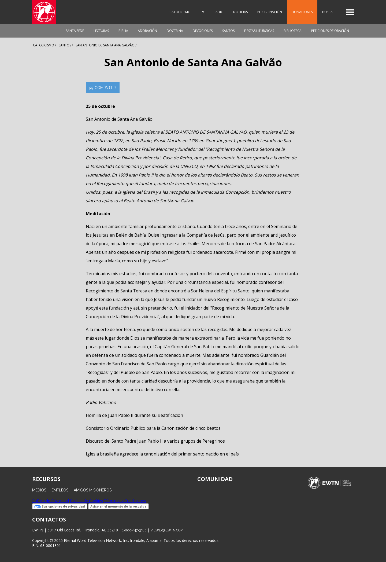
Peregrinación (269, 12)
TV (202, 12)
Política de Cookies (86, 500)
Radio (219, 12)
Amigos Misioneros (93, 490)
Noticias (240, 12)
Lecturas (101, 30)
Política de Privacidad (50, 500)
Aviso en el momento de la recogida (118, 506)
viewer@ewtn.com (167, 530)
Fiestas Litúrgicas (259, 30)
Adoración (147, 30)
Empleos (59, 490)
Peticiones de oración (330, 30)
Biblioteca (293, 30)
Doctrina (175, 30)
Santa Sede (75, 30)
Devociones (203, 30)
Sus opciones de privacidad (59, 506)
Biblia (123, 30)
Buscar (328, 12)
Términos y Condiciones (125, 500)
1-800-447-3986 (134, 530)
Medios (39, 490)
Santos (228, 30)
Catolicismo (180, 12)
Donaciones (302, 12)
